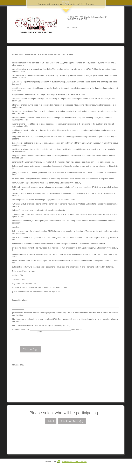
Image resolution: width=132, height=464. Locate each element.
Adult (51, 421)
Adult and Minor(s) (72, 421)
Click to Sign (30, 349)
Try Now (90, 4)
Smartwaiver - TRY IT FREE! (74, 461)
